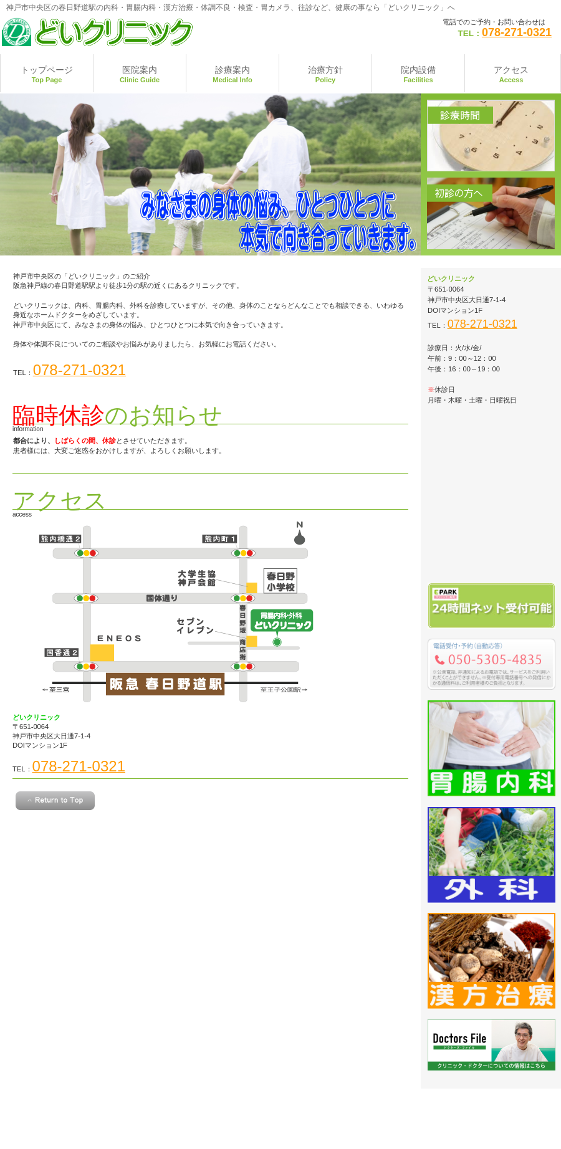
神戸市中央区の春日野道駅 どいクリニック (125, 31)
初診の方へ (491, 213)
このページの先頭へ (55, 800)
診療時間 (491, 135)
